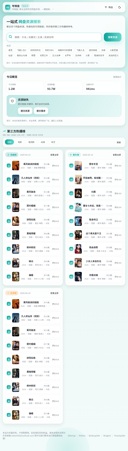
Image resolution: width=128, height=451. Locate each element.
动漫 (43, 142)
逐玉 (10, 50)
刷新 (119, 142)
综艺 (53, 142)
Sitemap (72, 435)
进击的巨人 (114, 55)
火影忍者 (114, 50)
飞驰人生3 (21, 50)
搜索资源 (112, 37)
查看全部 (54, 154)
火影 (88, 55)
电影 (20, 142)
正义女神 (56, 55)
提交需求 (41, 110)
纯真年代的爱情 (65, 50)
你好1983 (49, 50)
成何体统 (93, 50)
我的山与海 (22, 55)
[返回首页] (30, 7)
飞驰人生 (80, 50)
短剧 (9, 142)
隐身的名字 (99, 55)
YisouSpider (119, 435)
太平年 (68, 55)
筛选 (108, 7)
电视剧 (31, 142)
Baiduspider (94, 435)
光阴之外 (44, 55)
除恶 (33, 55)
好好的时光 (36, 50)
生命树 (78, 55)
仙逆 (10, 55)
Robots (82, 435)
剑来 (103, 50)
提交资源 (25, 110)
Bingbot (107, 435)
